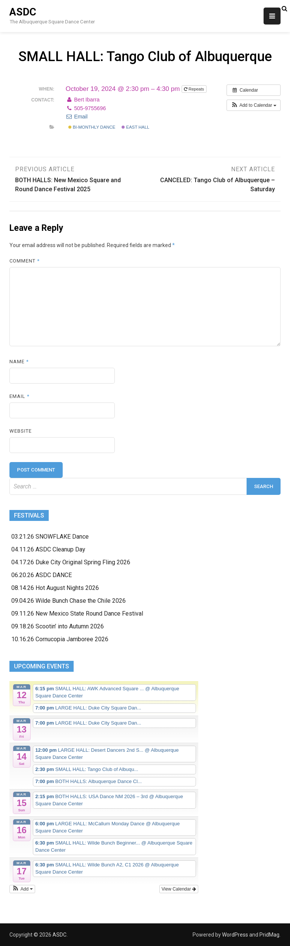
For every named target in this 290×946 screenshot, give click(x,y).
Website (20, 431)
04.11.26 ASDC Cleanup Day (48, 549)
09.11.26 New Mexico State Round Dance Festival (77, 613)
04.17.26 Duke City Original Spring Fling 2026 (70, 562)
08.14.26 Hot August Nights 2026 (55, 587)
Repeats (194, 89)
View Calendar (179, 889)
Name (19, 361)
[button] (253, 105)
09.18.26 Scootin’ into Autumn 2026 (57, 626)
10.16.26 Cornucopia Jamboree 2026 (59, 639)
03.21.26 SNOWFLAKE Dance (50, 536)
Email (77, 117)
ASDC (22, 12)
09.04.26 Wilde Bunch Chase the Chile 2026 (68, 600)
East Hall (136, 127)
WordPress (235, 935)
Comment (24, 261)
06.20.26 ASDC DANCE (41, 575)
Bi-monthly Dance (92, 127)
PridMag (269, 935)
